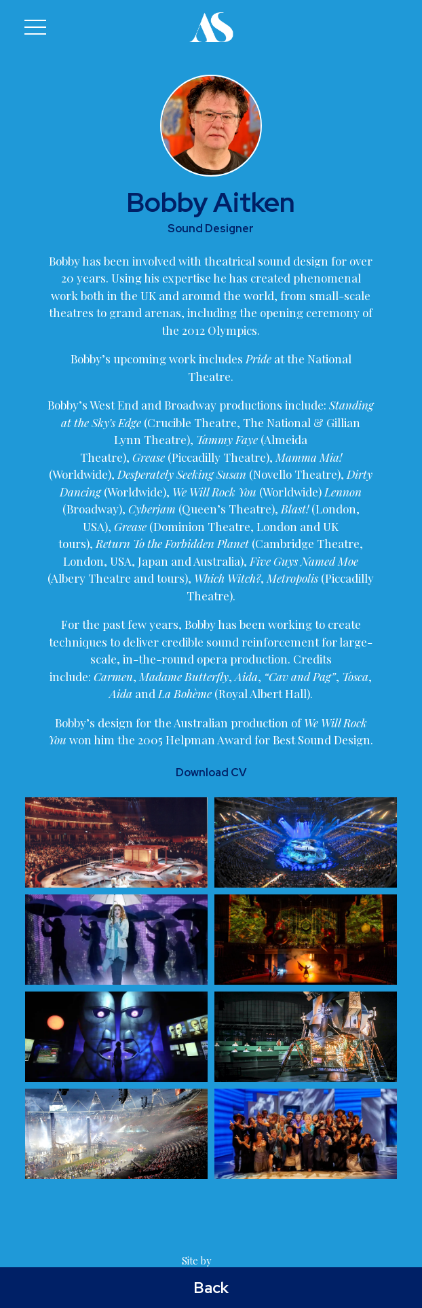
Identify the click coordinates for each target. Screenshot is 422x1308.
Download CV (211, 772)
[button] (35, 27)
